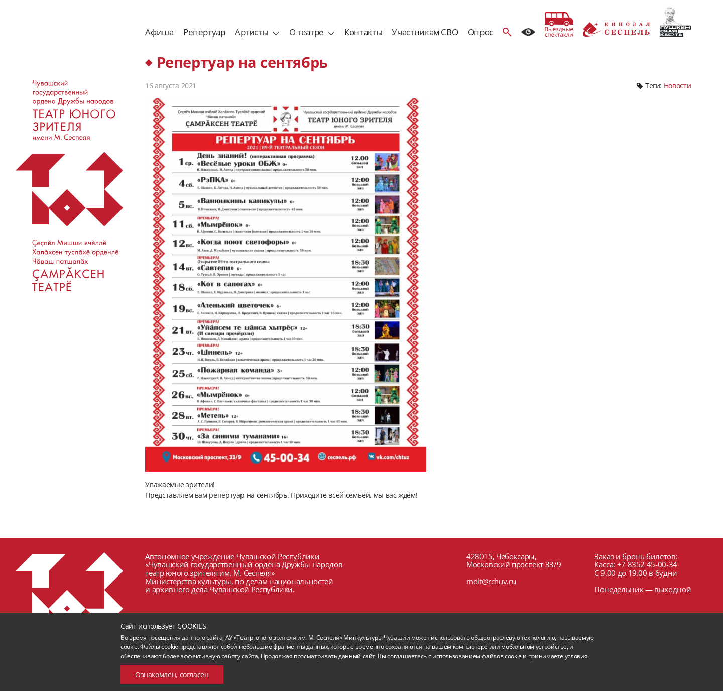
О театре (306, 32)
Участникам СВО (425, 32)
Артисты (251, 32)
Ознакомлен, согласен (172, 674)
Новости (677, 85)
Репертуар (204, 32)
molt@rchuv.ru (491, 581)
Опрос (480, 32)
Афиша (159, 32)
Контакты (363, 32)
